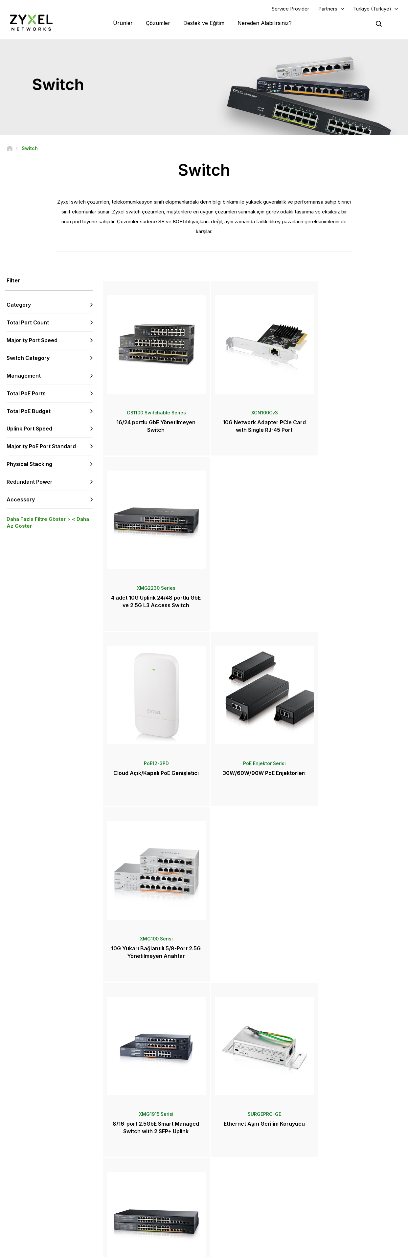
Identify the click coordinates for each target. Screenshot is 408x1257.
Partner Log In (329, 1144)
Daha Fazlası (253, 971)
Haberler (231, 1171)
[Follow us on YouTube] (32, 1217)
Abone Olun (81, 1178)
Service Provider (290, 9)
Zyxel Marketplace (238, 1144)
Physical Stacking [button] (29, 464)
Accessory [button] (21, 499)
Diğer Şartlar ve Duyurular (148, 1188)
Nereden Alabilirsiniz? (265, 23)
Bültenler (228, 1204)
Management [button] (24, 376)
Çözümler (158, 23)
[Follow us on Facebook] (15, 1217)
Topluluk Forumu (140, 1156)
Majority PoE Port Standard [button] (41, 446)
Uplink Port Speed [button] (29, 429)
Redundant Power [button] (30, 482)
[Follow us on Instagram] (82, 1217)
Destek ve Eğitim (203, 23)
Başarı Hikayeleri (332, 1215)
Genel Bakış (135, 1144)
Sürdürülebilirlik (331, 1204)
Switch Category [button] (28, 358)
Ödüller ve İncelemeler (242, 1193)
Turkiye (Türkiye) (372, 9)
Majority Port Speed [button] (32, 340)
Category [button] (19, 305)
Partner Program (332, 1156)
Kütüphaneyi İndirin (142, 1166)
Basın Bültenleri (235, 1182)
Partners (327, 9)
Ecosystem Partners (335, 1166)
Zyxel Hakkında (331, 1193)
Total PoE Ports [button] (26, 393)
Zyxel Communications (338, 1226)
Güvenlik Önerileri (141, 1177)
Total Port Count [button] (28, 323)
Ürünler (123, 23)
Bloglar (227, 1215)
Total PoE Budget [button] (29, 411)
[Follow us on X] (66, 1217)
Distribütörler (232, 1156)
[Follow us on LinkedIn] (49, 1217)
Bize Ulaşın (204, 1096)
